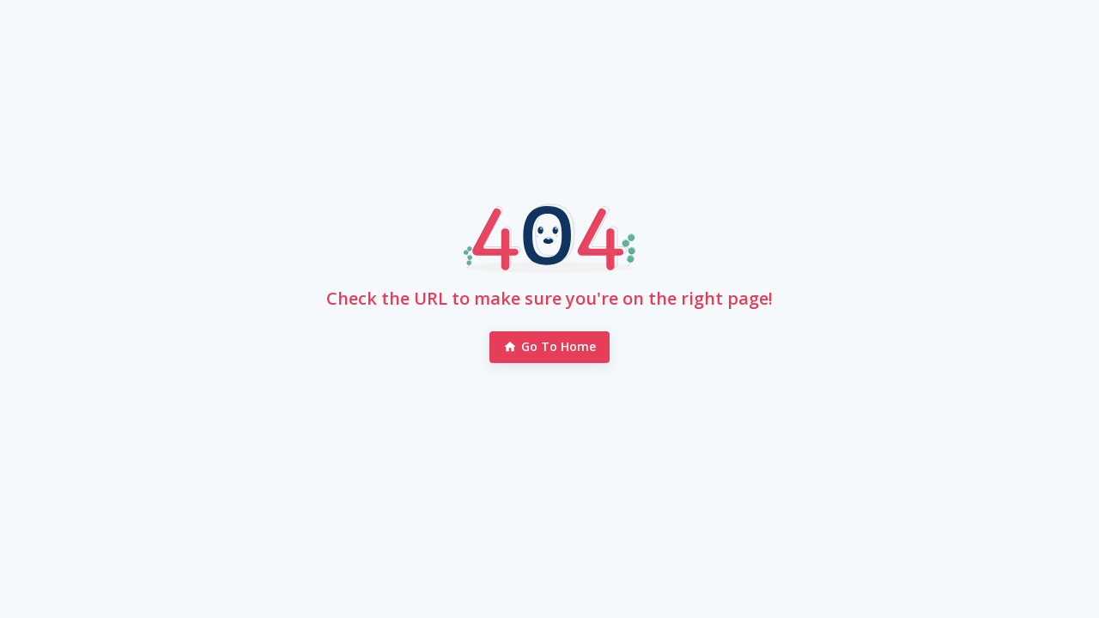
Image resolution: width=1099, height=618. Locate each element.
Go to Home (549, 347)
